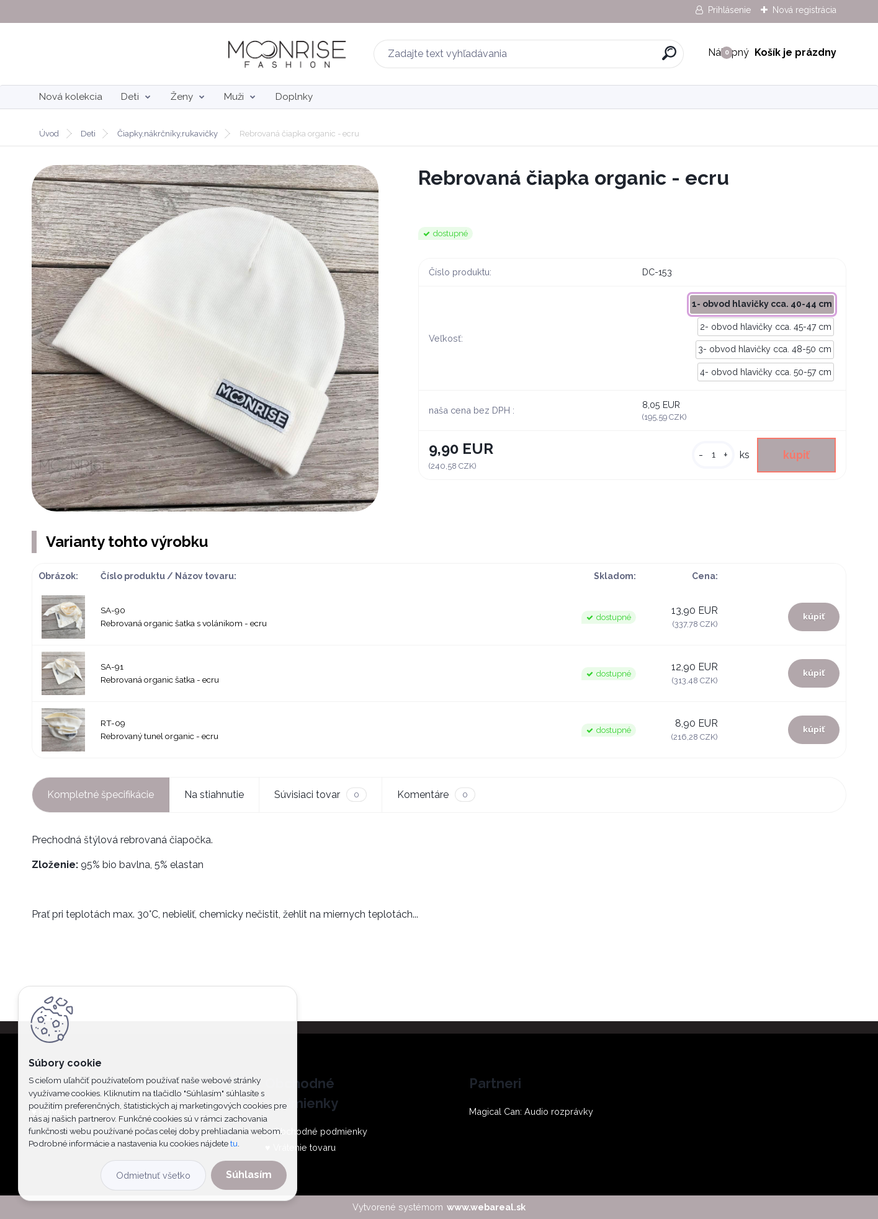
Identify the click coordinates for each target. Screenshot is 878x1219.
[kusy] (713, 455)
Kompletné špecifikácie (100, 794)
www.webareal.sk (486, 1207)
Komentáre (436, 794)
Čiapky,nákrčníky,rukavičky (167, 133)
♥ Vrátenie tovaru (300, 1147)
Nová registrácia (804, 10)
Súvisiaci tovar (320, 794)
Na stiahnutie (214, 794)
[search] (578, 58)
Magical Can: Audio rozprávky (531, 1111)
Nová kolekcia (70, 96)
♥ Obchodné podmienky (316, 1131)
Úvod (49, 133)
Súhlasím (249, 1175)
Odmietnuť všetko (153, 1175)
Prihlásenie (729, 10)
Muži (234, 96)
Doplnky (294, 96)
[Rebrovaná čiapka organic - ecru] (205, 338)
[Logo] (108, 54)
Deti (130, 96)
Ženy (182, 96)
